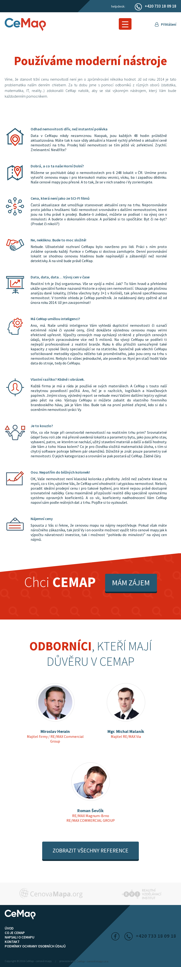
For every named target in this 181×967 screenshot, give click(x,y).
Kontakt (12, 941)
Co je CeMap (15, 932)
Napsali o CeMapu (19, 937)
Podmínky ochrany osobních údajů (35, 946)
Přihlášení (168, 24)
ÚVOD (9, 928)
